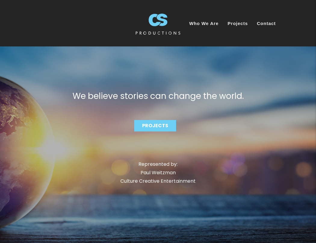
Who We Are (204, 23)
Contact (266, 23)
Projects (238, 23)
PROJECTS (155, 125)
